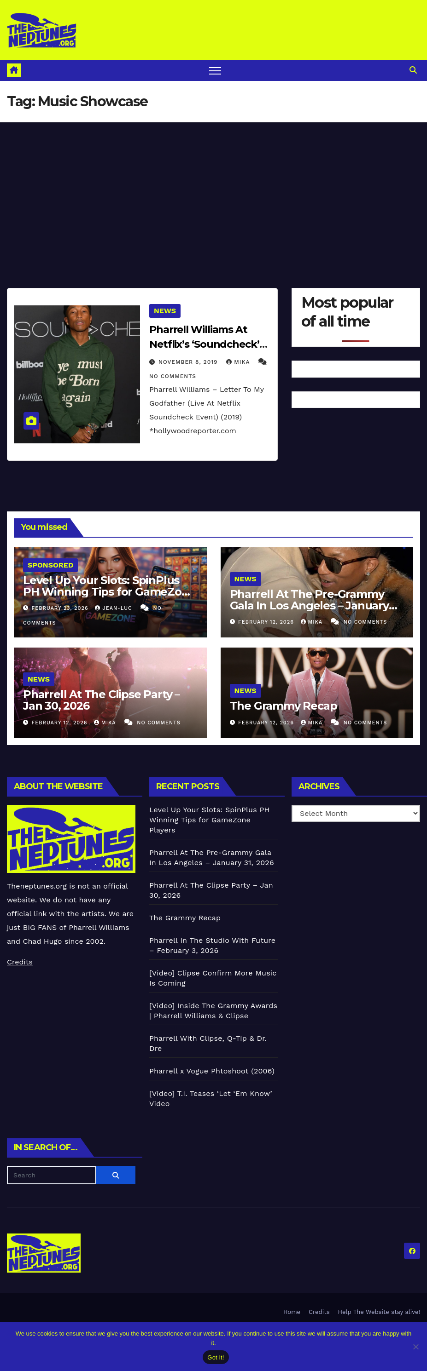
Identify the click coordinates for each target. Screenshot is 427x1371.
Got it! (215, 1357)
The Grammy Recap (283, 705)
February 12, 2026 (267, 622)
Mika (239, 362)
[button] (413, 70)
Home (291, 1311)
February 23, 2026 (61, 608)
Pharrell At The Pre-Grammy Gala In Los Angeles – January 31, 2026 (309, 605)
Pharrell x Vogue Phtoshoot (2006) (212, 1071)
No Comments (172, 376)
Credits (20, 962)
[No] (415, 1346)
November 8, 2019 (189, 362)
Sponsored (50, 565)
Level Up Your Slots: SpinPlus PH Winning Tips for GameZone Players (109, 592)
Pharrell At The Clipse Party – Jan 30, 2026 (101, 700)
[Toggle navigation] (215, 70)
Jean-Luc (114, 608)
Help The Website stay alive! (379, 1311)
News (165, 310)
